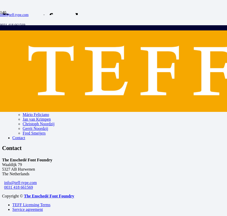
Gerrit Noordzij (35, 128)
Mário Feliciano (36, 114)
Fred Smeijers (34, 133)
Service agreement (27, 209)
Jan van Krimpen (37, 119)
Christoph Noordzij (39, 124)
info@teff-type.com (20, 182)
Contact (18, 138)
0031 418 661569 (18, 187)
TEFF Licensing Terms (31, 205)
